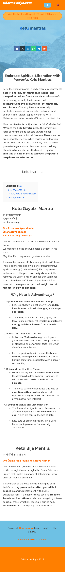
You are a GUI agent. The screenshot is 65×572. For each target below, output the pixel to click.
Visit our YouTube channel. (32, 539)
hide (20, 186)
